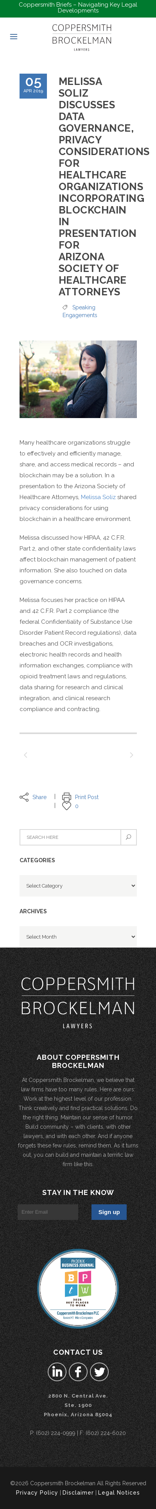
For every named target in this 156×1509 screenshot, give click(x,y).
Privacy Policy (37, 1493)
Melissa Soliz (98, 497)
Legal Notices (119, 1493)
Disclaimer (78, 1493)
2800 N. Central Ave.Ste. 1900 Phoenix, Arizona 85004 (78, 1405)
